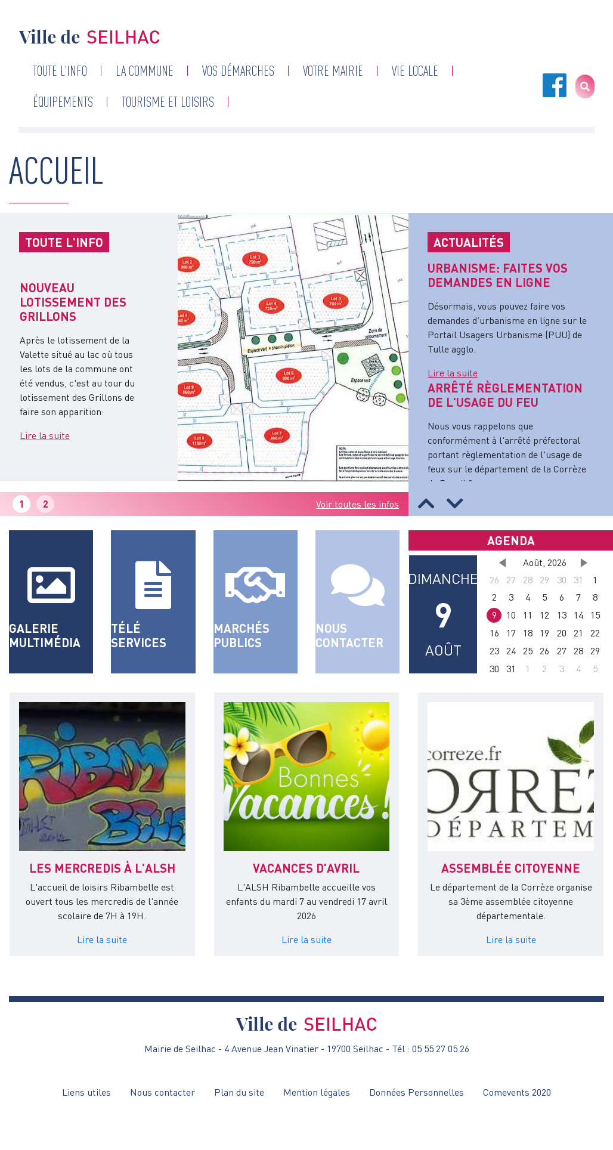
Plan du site (239, 1092)
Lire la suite (45, 435)
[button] (426, 503)
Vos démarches (238, 71)
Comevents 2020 (517, 1092)
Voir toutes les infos (357, 504)
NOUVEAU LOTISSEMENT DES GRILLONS (73, 301)
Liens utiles (86, 1092)
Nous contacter (162, 1092)
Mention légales (316, 1092)
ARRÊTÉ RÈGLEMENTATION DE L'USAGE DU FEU (505, 395)
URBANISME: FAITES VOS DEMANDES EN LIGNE (498, 275)
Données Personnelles (416, 1092)
